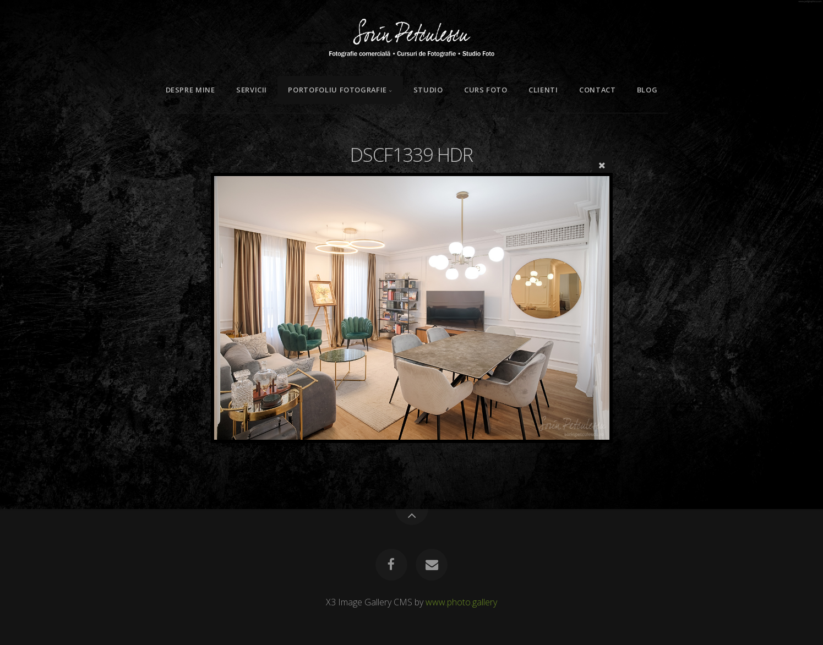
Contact (597, 90)
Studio (428, 90)
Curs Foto (486, 90)
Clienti (543, 90)
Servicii (251, 90)
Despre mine (190, 90)
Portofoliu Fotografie (337, 90)
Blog (647, 90)
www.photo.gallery (461, 602)
